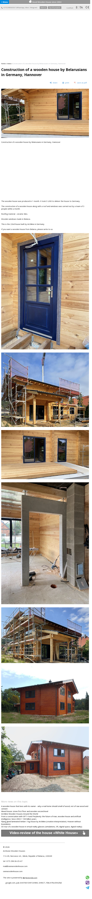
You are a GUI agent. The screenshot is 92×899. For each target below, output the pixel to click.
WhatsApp (20, 7)
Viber (27, 7)
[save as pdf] (80, 82)
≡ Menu (4, 2)
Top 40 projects (54, 7)
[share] (54, 82)
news (9, 63)
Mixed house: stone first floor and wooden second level (24, 811)
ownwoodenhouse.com (12, 871)
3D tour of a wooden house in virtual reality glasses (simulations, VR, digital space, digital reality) (41, 826)
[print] (65, 82)
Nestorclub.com (31, 878)
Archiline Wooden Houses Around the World (19, 814)
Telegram (33, 7)
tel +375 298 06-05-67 (12, 861)
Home (3, 63)
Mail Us (43, 7)
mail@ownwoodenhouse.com (15, 866)
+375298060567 (8, 7)
